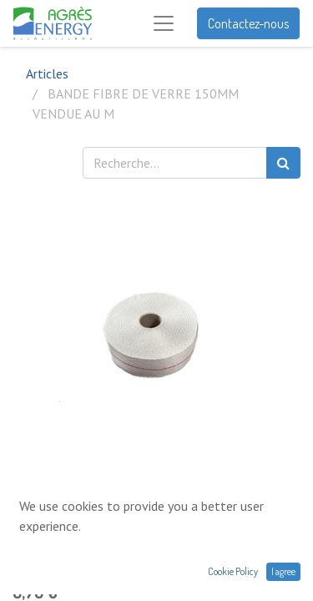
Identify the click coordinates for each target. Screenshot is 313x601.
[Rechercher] (283, 163)
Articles (47, 73)
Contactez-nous (248, 23)
